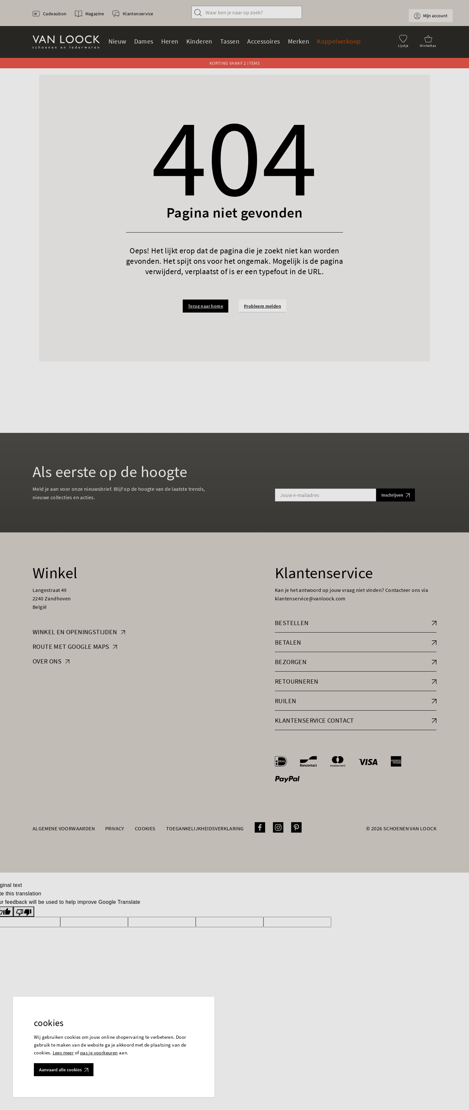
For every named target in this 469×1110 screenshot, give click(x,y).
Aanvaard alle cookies (63, 1070)
